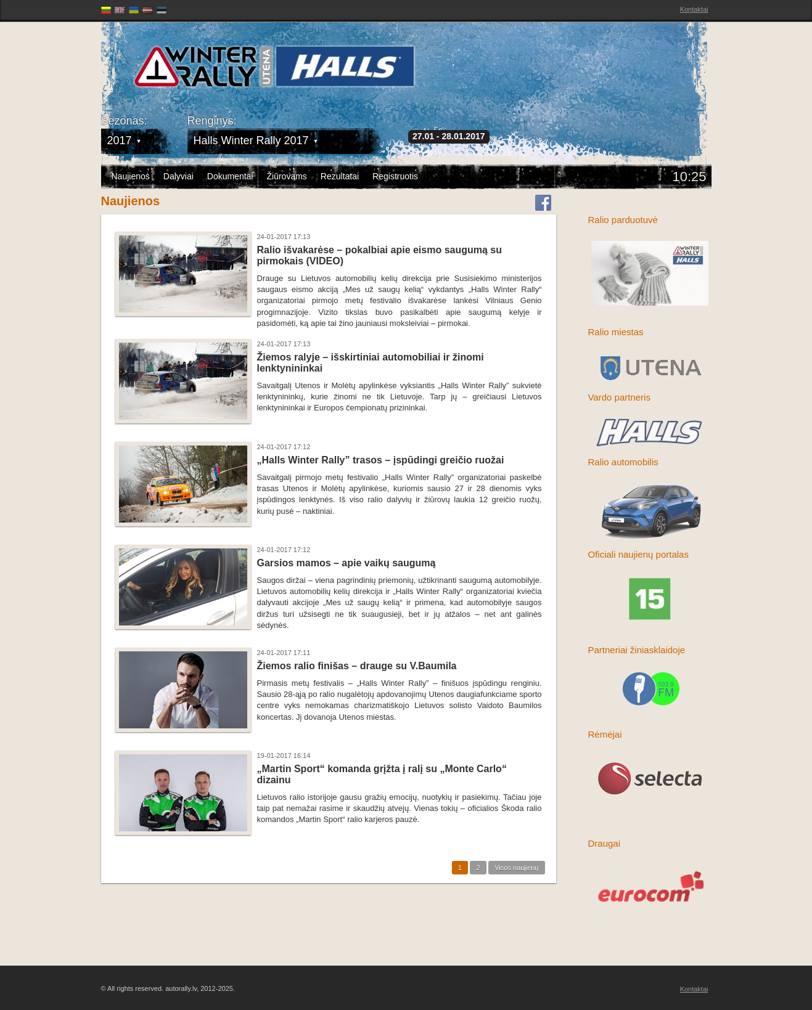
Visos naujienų (516, 867)
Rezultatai (340, 176)
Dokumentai (230, 176)
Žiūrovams (286, 176)
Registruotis (395, 176)
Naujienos (131, 176)
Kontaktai (694, 9)
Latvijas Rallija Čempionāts (172, 62)
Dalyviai (178, 176)
